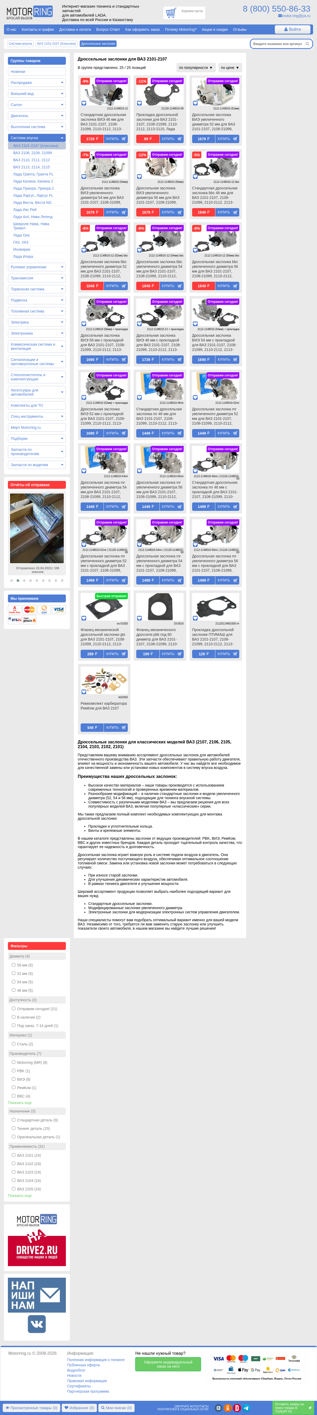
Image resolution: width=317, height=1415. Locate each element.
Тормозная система (27, 289)
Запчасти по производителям (25, 451)
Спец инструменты (27, 416)
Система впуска (24, 138)
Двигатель (19, 116)
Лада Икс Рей (24, 210)
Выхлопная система (28, 127)
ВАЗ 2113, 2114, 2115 (31, 167)
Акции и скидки (215, 29)
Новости (74, 1375)
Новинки (18, 71)
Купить (112, 139)
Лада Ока (21, 235)
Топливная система (27, 311)
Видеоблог (76, 1370)
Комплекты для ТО (27, 405)
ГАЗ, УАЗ (20, 242)
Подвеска (19, 300)
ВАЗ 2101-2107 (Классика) (35, 146)
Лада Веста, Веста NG (32, 202)
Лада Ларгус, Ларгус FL (33, 195)
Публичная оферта (83, 1365)
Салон (16, 105)
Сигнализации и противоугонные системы (32, 361)
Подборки (19, 438)
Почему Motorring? (181, 29)
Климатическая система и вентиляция (33, 346)
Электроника (22, 333)
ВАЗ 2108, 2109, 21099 (32, 153)
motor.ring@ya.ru (296, 16)
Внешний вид (22, 94)
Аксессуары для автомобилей (24, 392)
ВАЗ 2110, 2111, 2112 (31, 160)
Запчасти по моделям (29, 465)
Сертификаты (79, 1386)
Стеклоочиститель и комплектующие (28, 377)
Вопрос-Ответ (108, 29)
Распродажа (21, 82)
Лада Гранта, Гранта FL (33, 174)
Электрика (20, 322)
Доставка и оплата (75, 29)
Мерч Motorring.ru (26, 427)
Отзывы (239, 29)
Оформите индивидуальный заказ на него (168, 1364)
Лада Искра (23, 256)
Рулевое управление (28, 267)
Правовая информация (87, 1381)
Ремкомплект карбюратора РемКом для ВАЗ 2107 (104, 705)
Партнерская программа (88, 1391)
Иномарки (21, 249)
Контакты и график (38, 29)
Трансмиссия (22, 278)
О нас (11, 29)
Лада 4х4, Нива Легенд (33, 217)
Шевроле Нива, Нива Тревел (31, 226)
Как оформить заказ (142, 29)
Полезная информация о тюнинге (96, 1360)
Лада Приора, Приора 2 (33, 188)
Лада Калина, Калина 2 (33, 181)
